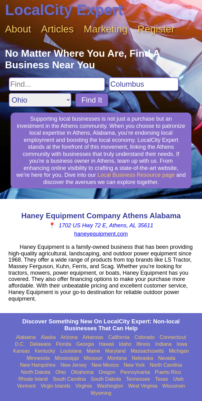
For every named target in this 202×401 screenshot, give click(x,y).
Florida (63, 344)
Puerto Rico (168, 372)
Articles (57, 29)
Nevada (166, 358)
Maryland (115, 351)
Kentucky (45, 351)
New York (134, 365)
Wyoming (101, 393)
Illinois (143, 344)
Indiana (163, 344)
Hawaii (106, 344)
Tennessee (138, 379)
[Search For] (57, 84)
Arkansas (93, 337)
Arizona (69, 337)
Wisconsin (173, 386)
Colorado (144, 337)
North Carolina (166, 365)
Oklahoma (82, 372)
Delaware (40, 344)
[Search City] (144, 84)
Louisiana (71, 351)
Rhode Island (33, 379)
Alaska (48, 337)
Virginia (83, 386)
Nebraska (142, 358)
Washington (110, 386)
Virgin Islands (55, 386)
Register (156, 29)
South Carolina (69, 379)
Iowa (181, 344)
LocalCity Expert (64, 10)
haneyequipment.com (101, 234)
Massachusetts (147, 351)
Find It (91, 100)
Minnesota (38, 358)
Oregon (107, 372)
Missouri (93, 358)
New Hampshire (37, 365)
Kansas (21, 351)
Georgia (85, 344)
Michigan (179, 351)
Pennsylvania (135, 372)
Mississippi (67, 358)
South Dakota (106, 379)
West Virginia (142, 386)
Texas (161, 379)
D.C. (20, 344)
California (119, 337)
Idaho (125, 344)
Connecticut (173, 337)
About (18, 29)
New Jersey (73, 365)
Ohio (60, 372)
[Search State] (40, 100)
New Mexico (105, 365)
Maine (93, 351)
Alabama (26, 337)
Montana (117, 358)
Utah (178, 379)
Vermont (26, 386)
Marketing (106, 29)
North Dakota (35, 372)
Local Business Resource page (136, 175)
